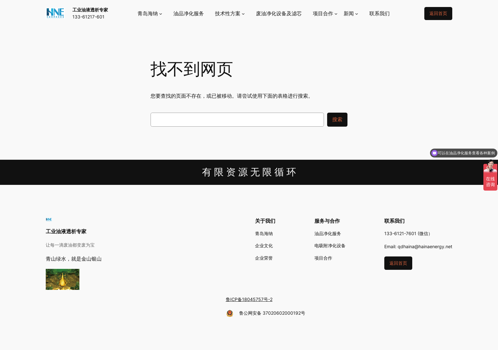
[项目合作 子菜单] (325, 13)
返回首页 (438, 13)
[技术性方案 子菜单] (230, 13)
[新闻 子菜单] (351, 13)
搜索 (337, 119)
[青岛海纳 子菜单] (150, 13)
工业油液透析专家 (90, 9)
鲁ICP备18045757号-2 (249, 299)
